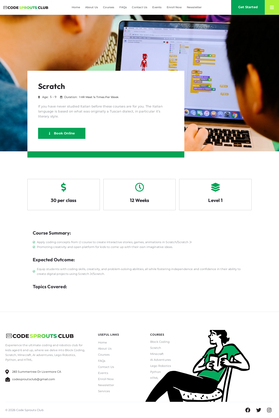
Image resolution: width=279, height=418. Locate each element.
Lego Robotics (160, 366)
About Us (91, 7)
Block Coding (160, 341)
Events (157, 7)
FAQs (123, 7)
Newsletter (194, 7)
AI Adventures (160, 359)
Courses (108, 7)
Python (155, 372)
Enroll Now (174, 7)
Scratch (155, 348)
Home (76, 7)
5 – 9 (53, 97)
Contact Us (139, 7)
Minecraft (157, 354)
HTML (154, 378)
